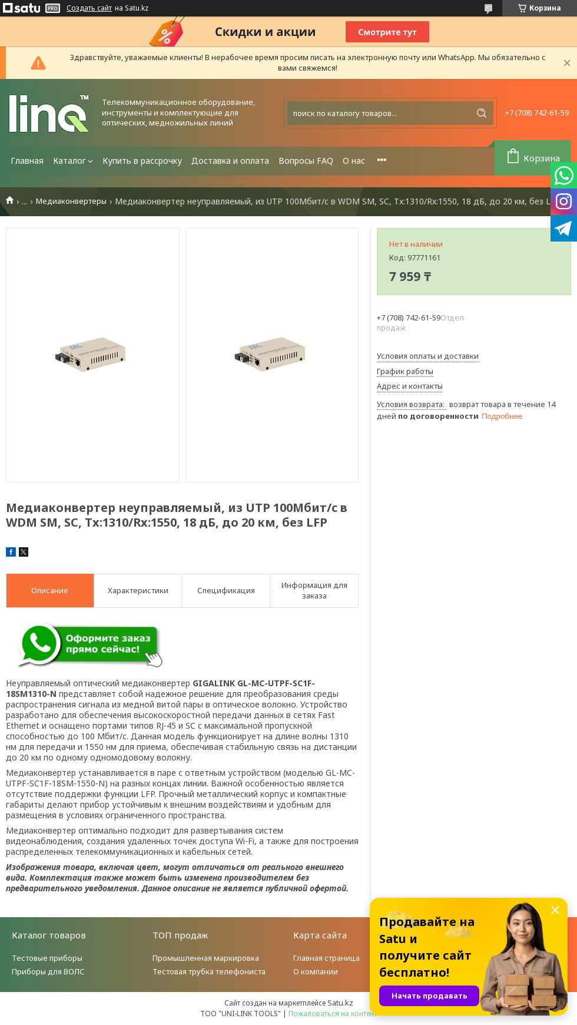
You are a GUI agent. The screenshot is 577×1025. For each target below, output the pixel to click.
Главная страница (326, 958)
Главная (27, 160)
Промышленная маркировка (205, 958)
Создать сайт (89, 8)
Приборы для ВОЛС (48, 971)
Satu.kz (340, 1002)
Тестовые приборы (47, 958)
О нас (354, 160)
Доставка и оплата (230, 160)
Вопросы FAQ (305, 160)
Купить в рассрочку (142, 160)
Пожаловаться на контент (332, 1014)
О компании (315, 971)
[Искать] (481, 113)
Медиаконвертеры (71, 201)
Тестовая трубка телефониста (209, 971)
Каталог (69, 160)
